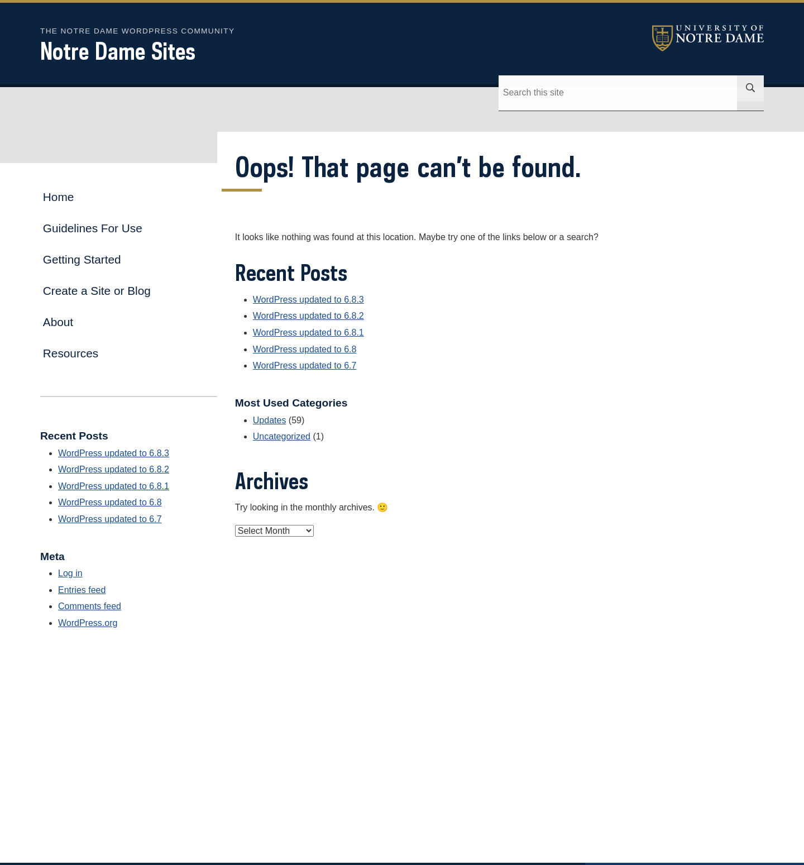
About (58, 322)
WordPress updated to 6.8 (305, 349)
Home (58, 196)
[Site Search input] (647, 92)
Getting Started (82, 259)
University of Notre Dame (708, 38)
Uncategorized (281, 436)
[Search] (514, 92)
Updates (269, 420)
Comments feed (89, 606)
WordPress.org (87, 623)
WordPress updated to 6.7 (305, 365)
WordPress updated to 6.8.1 (308, 332)
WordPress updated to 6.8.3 (308, 299)
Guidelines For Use (92, 228)
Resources (70, 353)
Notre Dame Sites (117, 50)
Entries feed (82, 590)
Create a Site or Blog (97, 290)
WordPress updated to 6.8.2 (308, 316)
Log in (70, 573)
